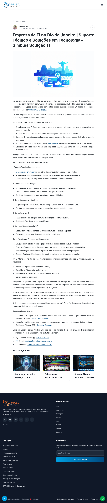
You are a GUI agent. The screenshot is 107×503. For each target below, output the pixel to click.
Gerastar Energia (44, 325)
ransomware (52, 143)
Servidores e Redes (10, 475)
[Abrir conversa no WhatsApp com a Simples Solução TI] (102, 498)
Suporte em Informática (11, 460)
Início (58, 407)
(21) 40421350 (42, 337)
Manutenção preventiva (26, 172)
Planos (58, 417)
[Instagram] (10, 420)
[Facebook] (5, 420)
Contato (59, 428)
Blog (58, 421)
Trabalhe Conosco (97, 499)
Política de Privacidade (65, 499)
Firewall (5, 449)
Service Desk (8, 468)
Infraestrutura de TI (10, 453)
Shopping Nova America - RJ (39, 344)
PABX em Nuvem (9, 482)
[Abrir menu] (102, 4)
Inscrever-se (80, 459)
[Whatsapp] (32, 420)
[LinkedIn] (16, 420)
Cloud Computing (9, 471)
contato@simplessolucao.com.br (38, 341)
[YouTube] (21, 420)
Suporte (59, 432)
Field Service (7, 464)
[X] (27, 420)
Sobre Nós (60, 410)
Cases (58, 425)
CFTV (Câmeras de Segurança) (14, 486)
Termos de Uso (82, 499)
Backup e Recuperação (11, 479)
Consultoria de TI (9, 457)
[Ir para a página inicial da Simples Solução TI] (11, 5)
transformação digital (37, 110)
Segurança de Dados (10, 446)
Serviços (59, 414)
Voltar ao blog (19, 21)
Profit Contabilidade (40, 319)
